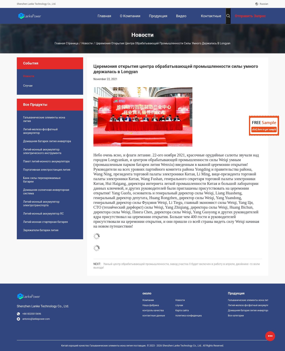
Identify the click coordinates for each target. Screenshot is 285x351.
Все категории (236, 315)
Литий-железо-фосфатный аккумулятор (40, 131)
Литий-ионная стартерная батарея (45, 221)
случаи (27, 85)
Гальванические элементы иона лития (44, 119)
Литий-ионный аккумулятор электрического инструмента (42, 151)
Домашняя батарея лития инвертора (47, 141)
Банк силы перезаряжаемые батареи (42, 179)
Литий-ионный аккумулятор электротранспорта (41, 203)
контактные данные (153, 315)
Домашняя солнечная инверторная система (46, 191)
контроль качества (153, 310)
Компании (148, 300)
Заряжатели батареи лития (40, 230)
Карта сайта (182, 310)
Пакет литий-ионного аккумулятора (46, 161)
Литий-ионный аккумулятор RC (43, 213)
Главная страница (66, 43)
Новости (87, 43)
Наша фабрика (150, 305)
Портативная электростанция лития (46, 169)
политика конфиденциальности (188, 315)
